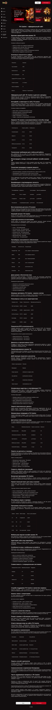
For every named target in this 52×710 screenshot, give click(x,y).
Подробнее (38, 11)
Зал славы (3, 31)
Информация (4, 37)
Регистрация (45, 2)
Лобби (3, 8)
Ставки (3, 14)
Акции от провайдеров (4, 20)
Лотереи (3, 29)
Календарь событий (3, 34)
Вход (38, 2)
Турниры (3, 17)
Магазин (3, 23)
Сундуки (3, 26)
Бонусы (3, 11)
